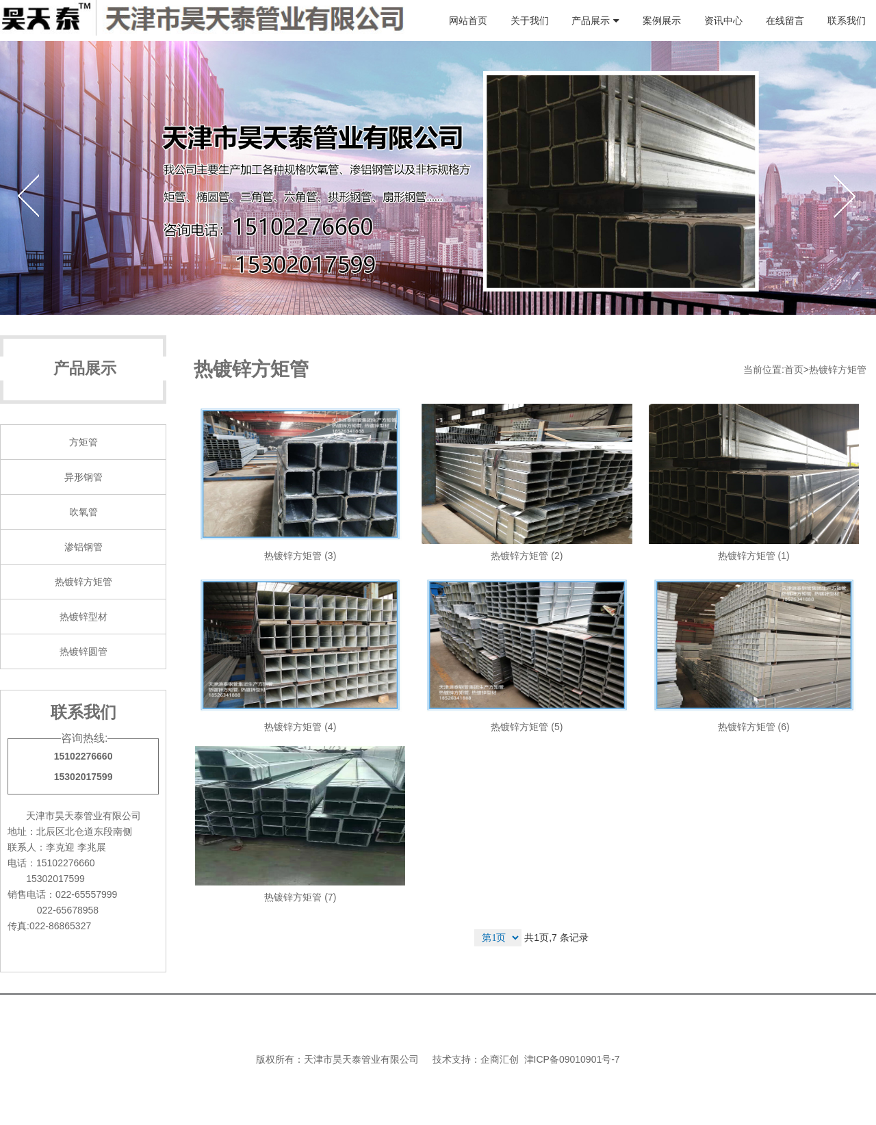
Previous (31, 194)
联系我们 (846, 20)
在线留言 (785, 20)
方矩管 (83, 442)
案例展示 (662, 20)
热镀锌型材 (83, 616)
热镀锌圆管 (83, 651)
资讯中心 (723, 20)
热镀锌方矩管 (83, 581)
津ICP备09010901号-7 (572, 1059)
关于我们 (530, 20)
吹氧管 (83, 511)
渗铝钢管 (83, 546)
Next (844, 194)
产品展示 (590, 20)
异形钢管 (83, 476)
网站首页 (468, 20)
